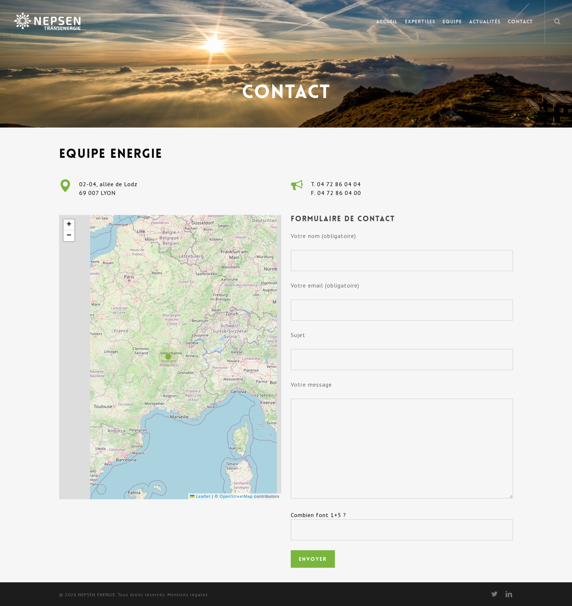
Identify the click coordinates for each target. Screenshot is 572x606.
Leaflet (200, 496)
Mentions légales (187, 594)
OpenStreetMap (236, 496)
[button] (170, 357)
